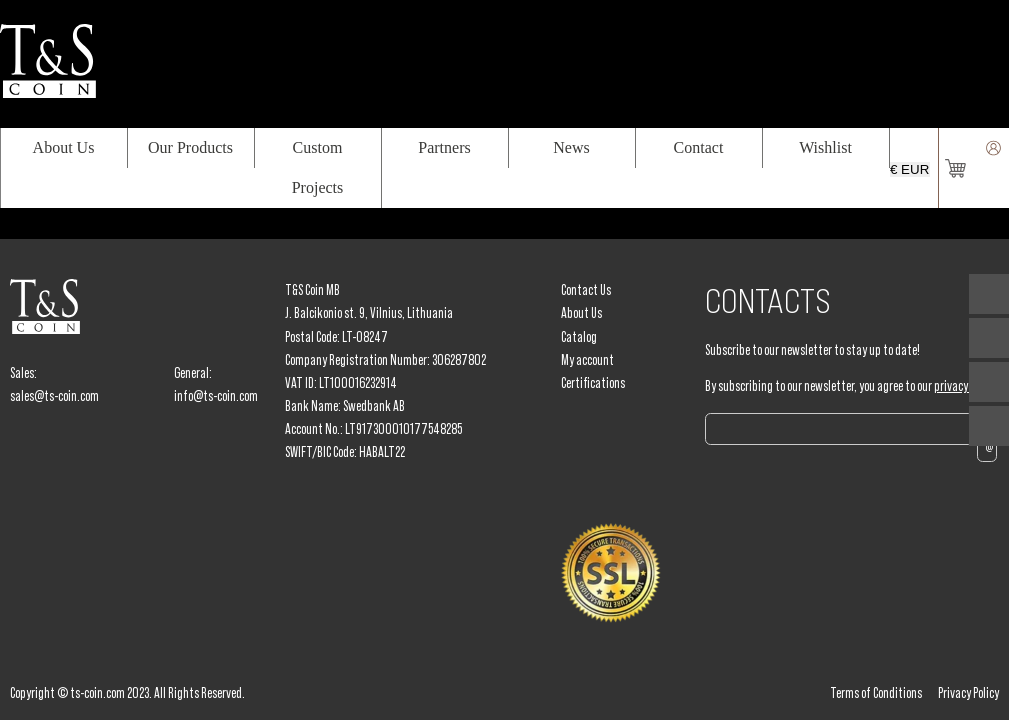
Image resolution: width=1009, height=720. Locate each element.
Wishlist (825, 147)
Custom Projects (318, 167)
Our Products (190, 147)
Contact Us (586, 290)
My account (587, 360)
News (571, 147)
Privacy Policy (968, 693)
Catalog (579, 337)
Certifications (593, 383)
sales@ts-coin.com (54, 396)
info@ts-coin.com (216, 396)
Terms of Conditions (876, 693)
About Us (64, 147)
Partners (444, 147)
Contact (699, 147)
